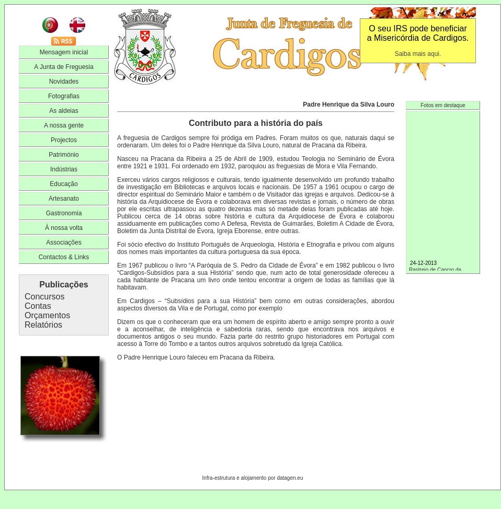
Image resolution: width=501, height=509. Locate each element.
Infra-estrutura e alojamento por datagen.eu (252, 478)
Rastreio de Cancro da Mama (443, 270)
